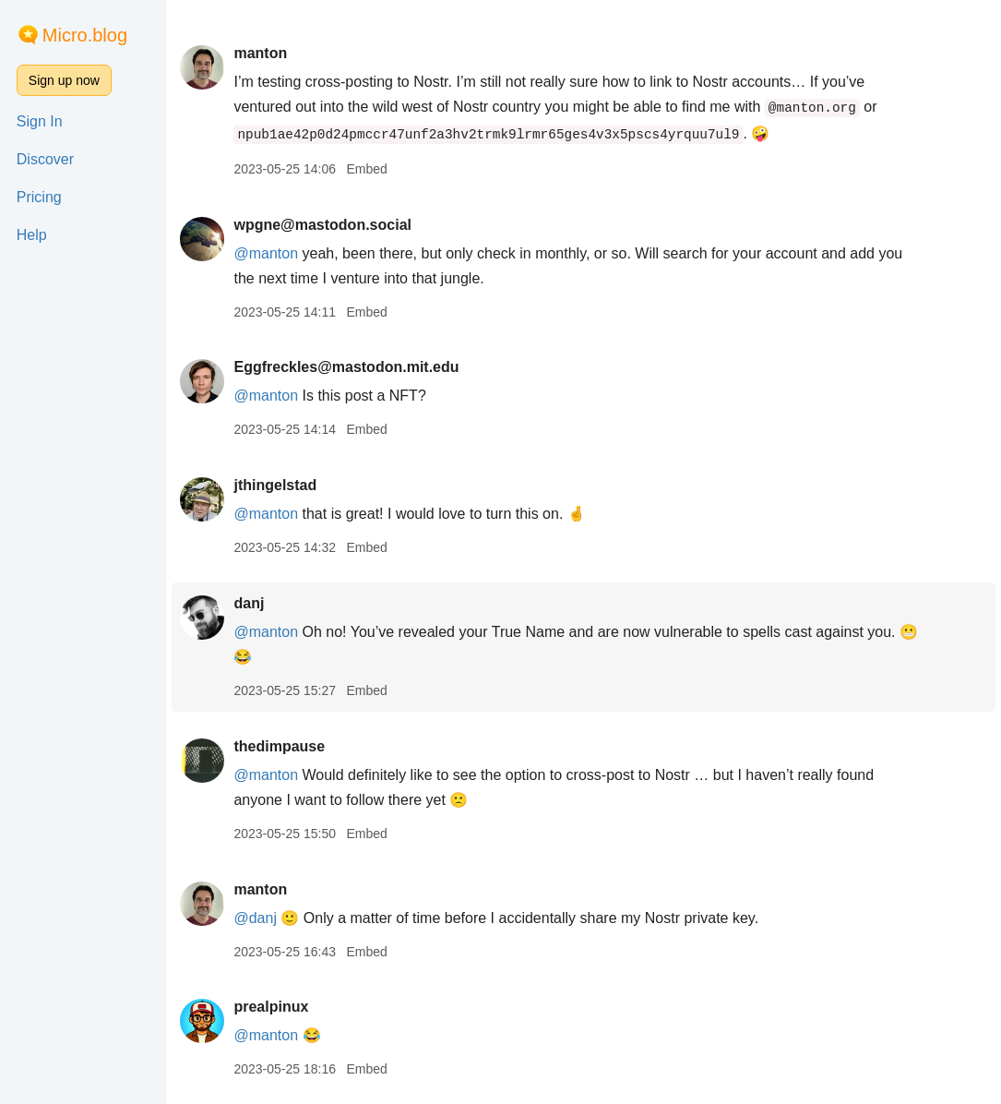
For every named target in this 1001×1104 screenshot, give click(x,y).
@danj (255, 918)
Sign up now (64, 80)
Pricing (39, 197)
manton (260, 53)
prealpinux (270, 1006)
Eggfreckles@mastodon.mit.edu (346, 367)
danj (248, 603)
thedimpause (279, 746)
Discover (45, 159)
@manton (265, 514)
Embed (366, 169)
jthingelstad (274, 485)
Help (32, 235)
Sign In (40, 121)
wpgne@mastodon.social (322, 225)
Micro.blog (84, 35)
